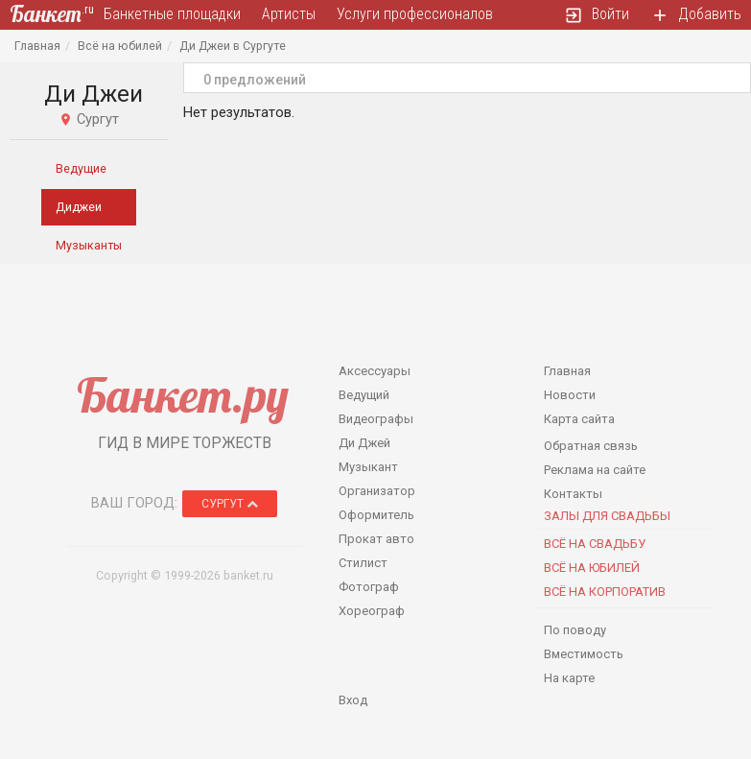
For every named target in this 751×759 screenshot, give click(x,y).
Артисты (289, 14)
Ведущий (364, 395)
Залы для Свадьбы (607, 516)
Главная (37, 45)
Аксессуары (375, 371)
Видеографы (376, 419)
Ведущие (81, 168)
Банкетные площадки (172, 14)
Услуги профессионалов (415, 14)
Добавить (695, 15)
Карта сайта (579, 419)
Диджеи (79, 207)
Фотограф (369, 587)
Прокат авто (376, 539)
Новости (570, 395)
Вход (353, 700)
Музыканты (89, 245)
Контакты (573, 493)
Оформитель (376, 515)
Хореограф (372, 611)
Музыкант (368, 467)
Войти (596, 15)
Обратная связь (591, 446)
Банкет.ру (183, 395)
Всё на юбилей (120, 45)
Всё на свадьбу (594, 543)
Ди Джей (364, 443)
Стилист (363, 563)
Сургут (229, 503)
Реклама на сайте (594, 470)
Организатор (377, 491)
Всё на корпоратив (605, 591)
